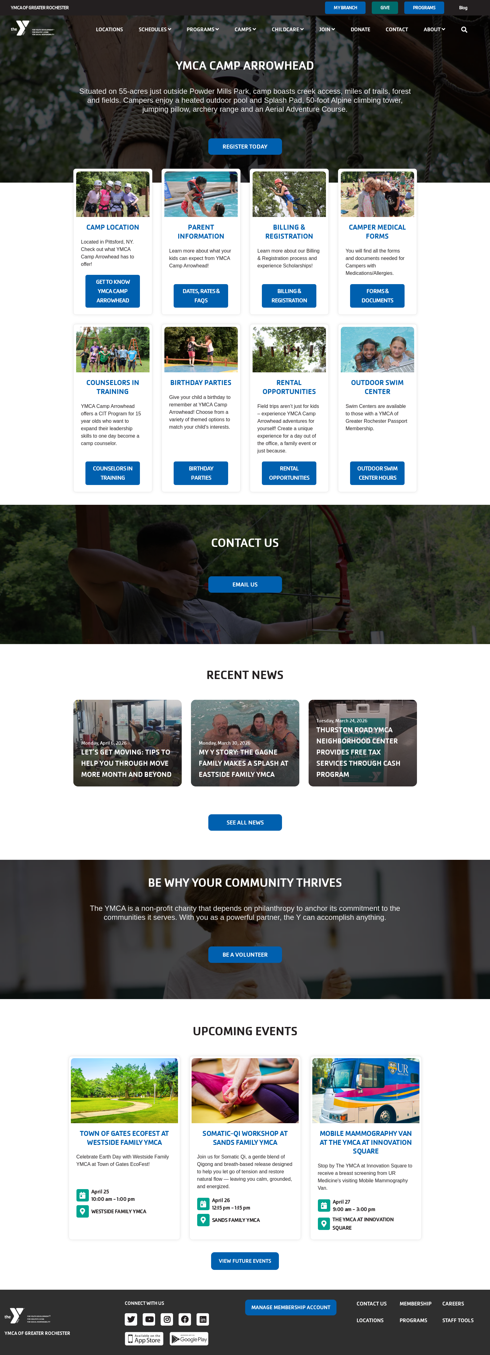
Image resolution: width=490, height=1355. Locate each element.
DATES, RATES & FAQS (201, 296)
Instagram (167, 1319)
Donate (360, 29)
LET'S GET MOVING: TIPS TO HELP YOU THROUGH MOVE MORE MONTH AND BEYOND (126, 763)
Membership (415, 1303)
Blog (463, 8)
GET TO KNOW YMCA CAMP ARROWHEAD (113, 291)
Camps (245, 29)
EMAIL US (245, 584)
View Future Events (245, 1261)
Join (327, 29)
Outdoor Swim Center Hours (377, 473)
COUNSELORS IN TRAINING (112, 473)
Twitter (131, 1319)
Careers (453, 1303)
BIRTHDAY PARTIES (201, 473)
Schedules (155, 29)
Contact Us (372, 1303)
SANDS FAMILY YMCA (236, 1220)
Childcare (288, 29)
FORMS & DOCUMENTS (377, 296)
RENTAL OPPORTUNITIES (289, 473)
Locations (109, 29)
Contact (397, 29)
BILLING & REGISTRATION (289, 296)
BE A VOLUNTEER (245, 955)
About (434, 29)
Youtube (149, 1319)
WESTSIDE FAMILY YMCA (118, 1211)
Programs (424, 8)
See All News (245, 822)
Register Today (245, 146)
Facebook (184, 1319)
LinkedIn (202, 1319)
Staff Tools (458, 1320)
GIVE (384, 8)
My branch (345, 8)
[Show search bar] (466, 29)
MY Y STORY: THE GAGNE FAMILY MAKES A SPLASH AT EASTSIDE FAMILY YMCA (243, 763)
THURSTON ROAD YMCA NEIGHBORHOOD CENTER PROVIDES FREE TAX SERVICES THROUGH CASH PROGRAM (358, 752)
